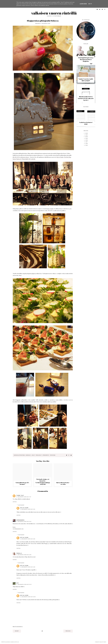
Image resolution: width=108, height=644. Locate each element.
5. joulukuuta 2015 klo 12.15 (24, 584)
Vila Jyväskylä (25, 159)
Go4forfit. (33, 159)
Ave (17, 583)
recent (17, 631)
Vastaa (15, 501)
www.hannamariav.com (18, 528)
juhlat (33, 455)
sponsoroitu (46, 455)
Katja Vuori (24, 508)
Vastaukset (21, 505)
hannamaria (20, 520)
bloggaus (28, 455)
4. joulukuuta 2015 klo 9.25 (27, 538)
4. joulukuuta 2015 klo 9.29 (27, 567)
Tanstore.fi (18, 159)
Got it (90, 3)
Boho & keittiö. (50, 208)
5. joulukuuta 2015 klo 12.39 (28, 596)
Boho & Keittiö (60, 157)
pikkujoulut (39, 455)
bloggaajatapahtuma (19, 455)
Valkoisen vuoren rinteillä (54, 13)
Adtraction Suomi (25, 157)
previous (68, 631)
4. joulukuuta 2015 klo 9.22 (27, 509)
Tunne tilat (20, 495)
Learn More (83, 3)
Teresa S (19, 553)
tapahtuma (52, 455)
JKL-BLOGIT (16, 157)
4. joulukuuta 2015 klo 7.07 (23, 496)
